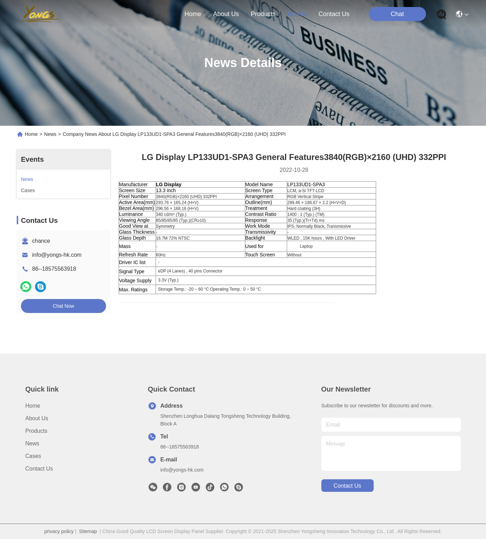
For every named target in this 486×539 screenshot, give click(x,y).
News (50, 134)
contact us (334, 13)
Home (193, 13)
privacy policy (59, 531)
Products (36, 431)
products (263, 13)
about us (226, 13)
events (297, 13)
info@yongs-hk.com (57, 255)
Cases (33, 456)
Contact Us (39, 469)
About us (36, 418)
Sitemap (88, 531)
